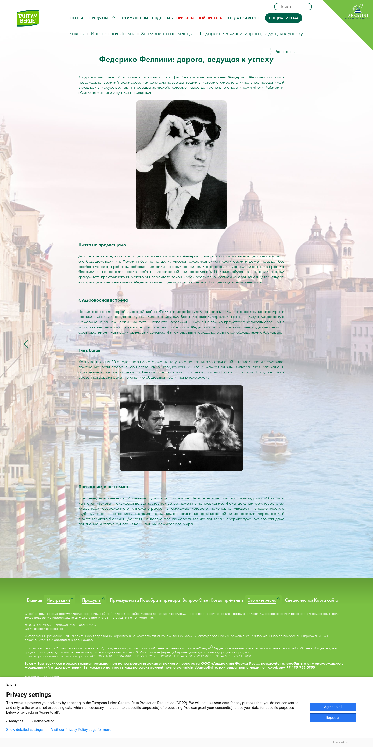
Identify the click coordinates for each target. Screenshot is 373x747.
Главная (34, 600)
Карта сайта (326, 600)
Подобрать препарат (161, 600)
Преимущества (134, 18)
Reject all (333, 717)
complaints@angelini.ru (197, 667)
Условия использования (42, 676)
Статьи (76, 18)
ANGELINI (347, 25)
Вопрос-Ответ (196, 600)
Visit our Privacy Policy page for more (81, 730)
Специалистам (283, 18)
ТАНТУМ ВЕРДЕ (28, 21)
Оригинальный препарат (200, 18)
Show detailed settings (24, 730)
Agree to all (333, 707)
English (14, 684)
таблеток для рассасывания (267, 613)
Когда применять (243, 18)
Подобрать (162, 18)
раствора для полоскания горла (315, 613)
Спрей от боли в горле (41, 613)
